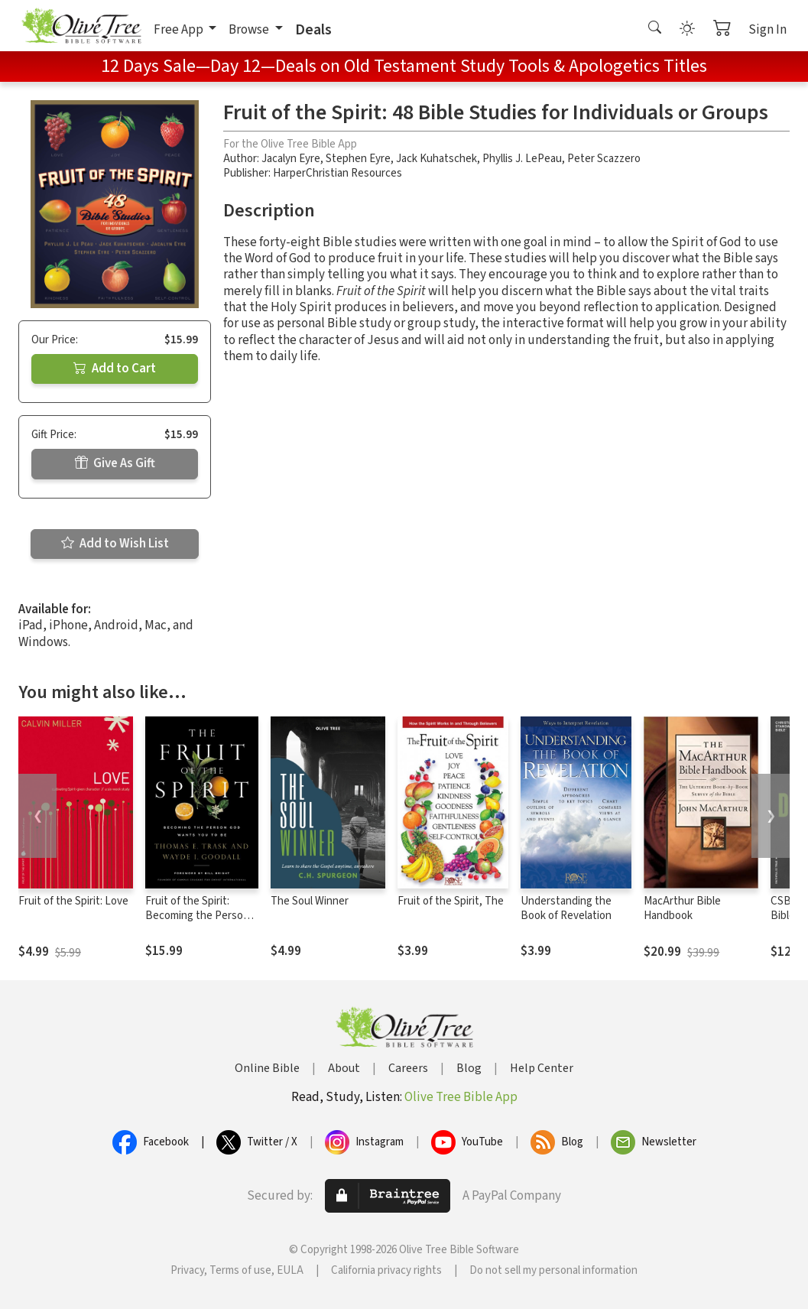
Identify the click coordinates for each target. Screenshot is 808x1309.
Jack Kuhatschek (436, 159)
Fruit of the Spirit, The (451, 901)
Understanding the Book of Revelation (566, 908)
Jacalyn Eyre (290, 159)
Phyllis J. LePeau (522, 159)
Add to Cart (114, 368)
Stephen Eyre (358, 159)
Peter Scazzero (604, 159)
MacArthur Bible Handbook (682, 908)
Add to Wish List (115, 543)
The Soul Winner (310, 901)
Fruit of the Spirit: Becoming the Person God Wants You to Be (197, 915)
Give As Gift (115, 463)
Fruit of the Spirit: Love (73, 901)
